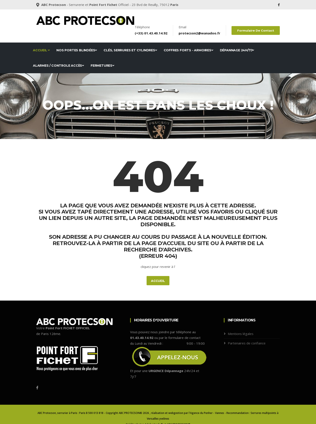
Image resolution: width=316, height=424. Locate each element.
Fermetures (102, 57)
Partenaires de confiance (247, 334)
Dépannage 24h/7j (237, 41)
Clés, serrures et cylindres (130, 41)
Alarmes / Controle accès (58, 57)
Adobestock (152, 415)
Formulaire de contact (255, 21)
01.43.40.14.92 (156, 24)
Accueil (41, 41)
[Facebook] (37, 379)
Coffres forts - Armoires (188, 41)
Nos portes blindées (76, 41)
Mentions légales (240, 324)
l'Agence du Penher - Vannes (206, 404)
